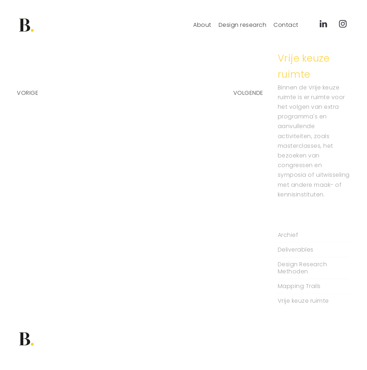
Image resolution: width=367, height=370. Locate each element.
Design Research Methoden (302, 268)
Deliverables (296, 249)
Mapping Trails (299, 286)
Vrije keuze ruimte (303, 301)
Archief (288, 235)
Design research (243, 25)
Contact (286, 25)
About (202, 25)
